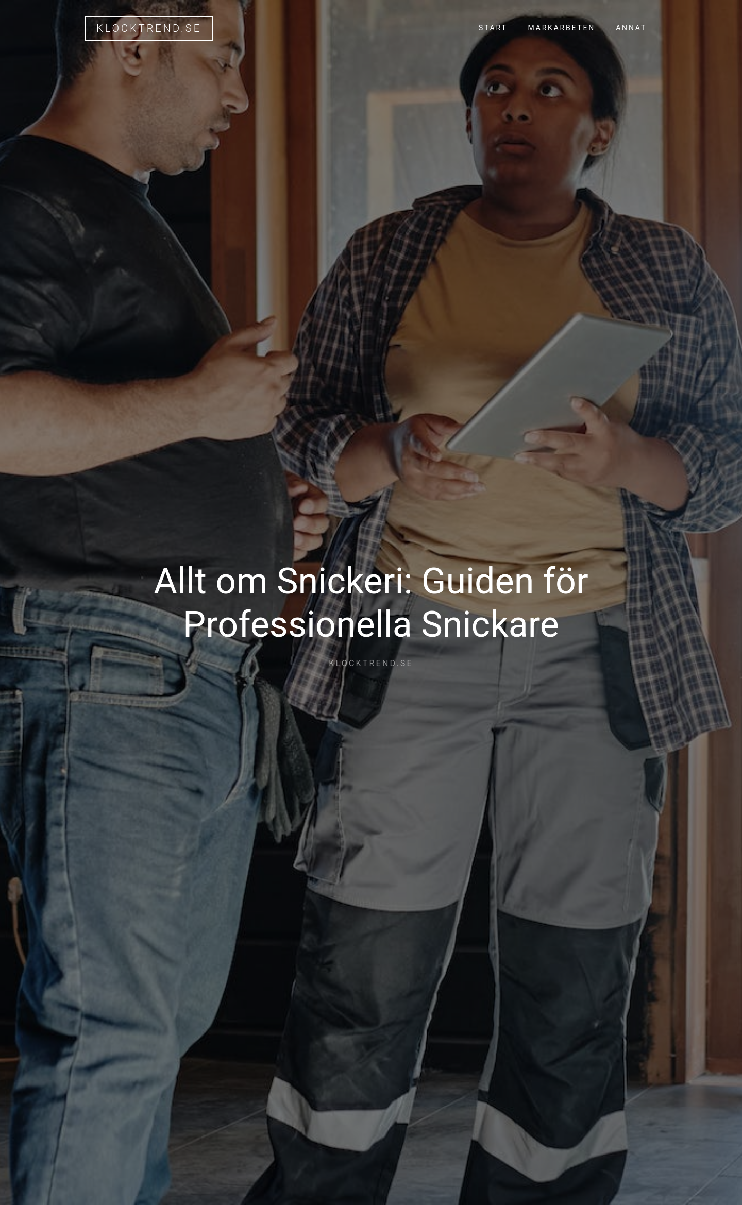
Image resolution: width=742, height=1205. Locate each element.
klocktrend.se (148, 28)
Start (493, 28)
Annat (631, 28)
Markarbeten (562, 28)
